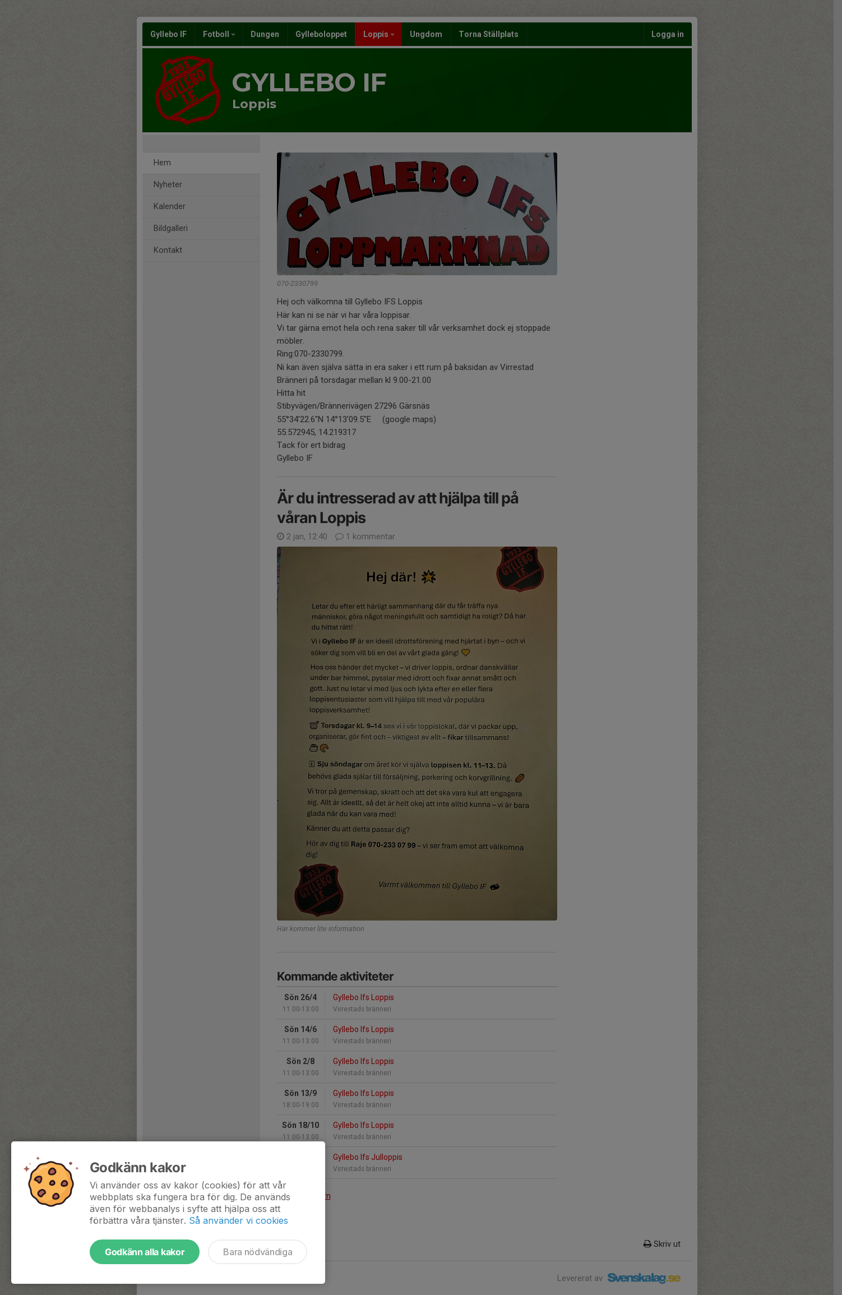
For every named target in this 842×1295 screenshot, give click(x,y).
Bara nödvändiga (257, 1251)
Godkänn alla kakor (144, 1251)
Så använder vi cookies (238, 1220)
